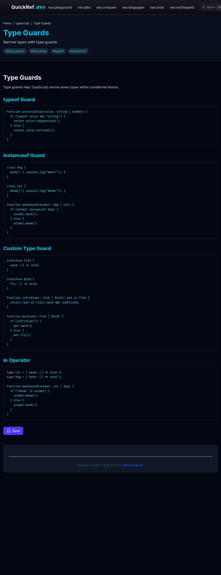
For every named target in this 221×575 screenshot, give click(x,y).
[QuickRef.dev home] (27, 7)
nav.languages (133, 7)
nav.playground (60, 7)
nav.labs (84, 7)
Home (7, 23)
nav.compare (106, 7)
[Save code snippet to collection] (13, 431)
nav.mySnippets (182, 7)
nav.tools (157, 7)
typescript (22, 23)
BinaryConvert (133, 465)
